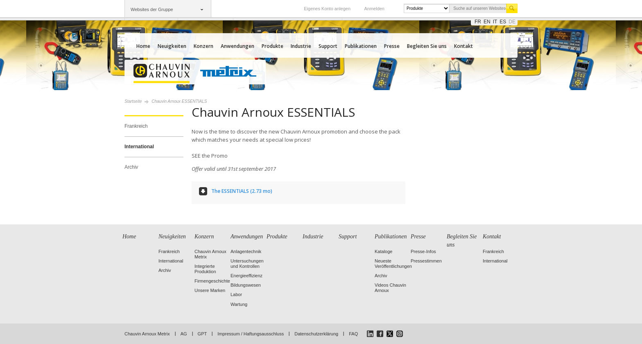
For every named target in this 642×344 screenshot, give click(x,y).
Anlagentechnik (246, 251)
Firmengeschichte (212, 280)
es (503, 22)
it (495, 22)
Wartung (239, 304)
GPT (202, 333)
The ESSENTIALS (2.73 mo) (241, 191)
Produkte (272, 46)
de (512, 22)
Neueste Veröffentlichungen (393, 263)
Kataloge (383, 251)
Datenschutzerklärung (316, 333)
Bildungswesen (246, 285)
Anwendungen (237, 46)
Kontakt (463, 46)
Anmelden (374, 8)
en (487, 22)
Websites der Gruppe (152, 9)
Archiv (131, 167)
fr (478, 22)
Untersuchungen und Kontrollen (247, 263)
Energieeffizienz (246, 275)
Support (328, 46)
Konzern (203, 46)
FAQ (353, 333)
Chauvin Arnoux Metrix (147, 333)
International (139, 146)
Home (143, 46)
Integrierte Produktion (205, 269)
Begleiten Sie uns (427, 46)
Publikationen (361, 46)
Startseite (133, 101)
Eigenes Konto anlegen (327, 8)
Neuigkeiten (172, 46)
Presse (392, 46)
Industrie (301, 46)
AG (184, 333)
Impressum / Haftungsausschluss (250, 333)
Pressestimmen (426, 260)
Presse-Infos (423, 251)
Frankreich (136, 126)
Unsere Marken (209, 290)
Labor (236, 294)
